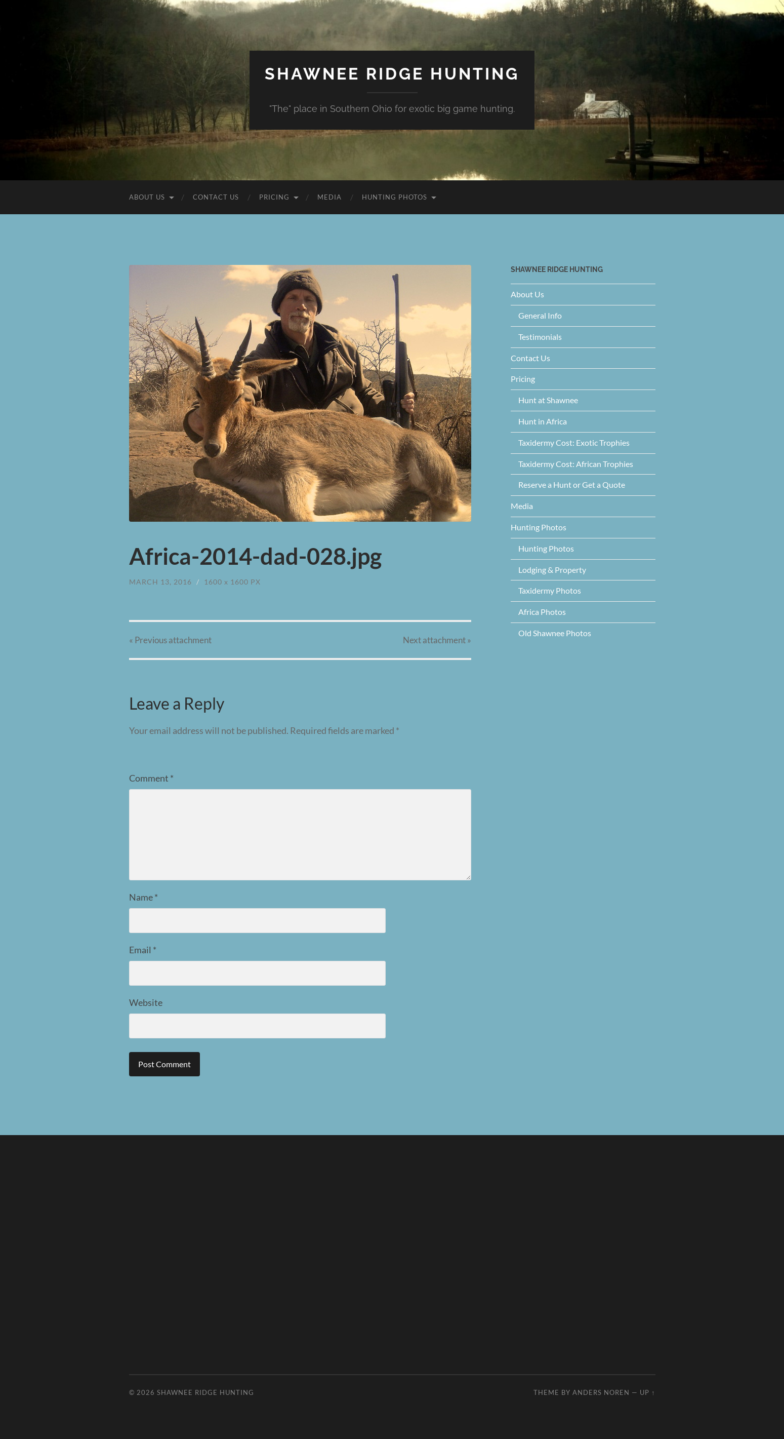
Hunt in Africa (542, 421)
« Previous (170, 640)
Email (142, 949)
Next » (437, 640)
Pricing (274, 197)
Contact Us (216, 197)
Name (143, 897)
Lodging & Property (552, 569)
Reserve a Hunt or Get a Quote (571, 484)
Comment (151, 778)
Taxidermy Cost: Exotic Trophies (574, 442)
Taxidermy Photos (549, 590)
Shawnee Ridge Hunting (392, 73)
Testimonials (540, 336)
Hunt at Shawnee (548, 400)
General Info (540, 315)
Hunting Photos (394, 197)
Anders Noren (601, 1392)
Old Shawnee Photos (554, 633)
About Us (147, 197)
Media (329, 197)
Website (145, 1002)
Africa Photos (542, 611)
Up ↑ (647, 1392)
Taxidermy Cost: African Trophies (575, 464)
